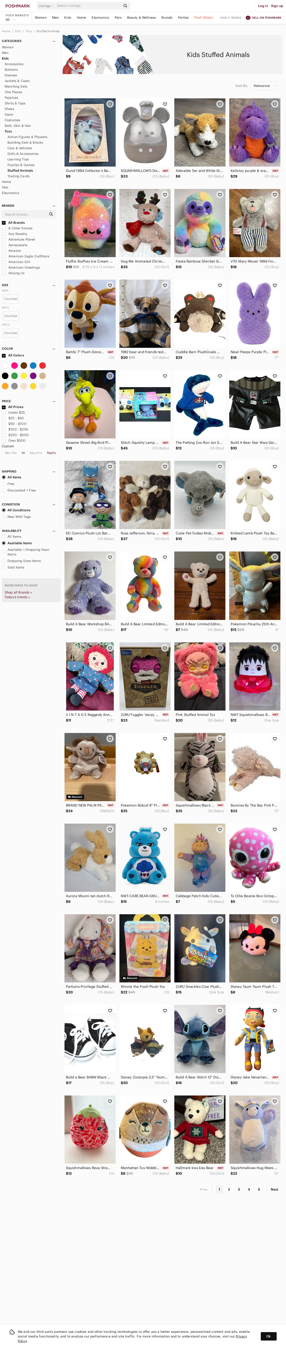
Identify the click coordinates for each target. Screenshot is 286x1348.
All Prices (12, 407)
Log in (263, 6)
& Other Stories (17, 228)
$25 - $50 (13, 418)
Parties (183, 17)
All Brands (13, 223)
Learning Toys (18, 159)
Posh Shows (203, 17)
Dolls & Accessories (23, 154)
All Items (11, 477)
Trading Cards (18, 176)
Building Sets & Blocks (25, 142)
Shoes (9, 109)
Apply (51, 453)
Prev (204, 1189)
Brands (166, 17)
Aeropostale (14, 245)
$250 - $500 (15, 435)
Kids (67, 17)
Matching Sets (16, 86)
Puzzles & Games (21, 165)
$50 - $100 (14, 424)
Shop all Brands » (18, 592)
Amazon (11, 251)
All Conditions (16, 510)
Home (81, 17)
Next (274, 1189)
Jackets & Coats (17, 81)
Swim (9, 114)
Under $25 (13, 412)
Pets (118, 17)
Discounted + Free (19, 490)
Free (8, 484)
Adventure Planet (18, 239)
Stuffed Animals (48, 31)
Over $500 (14, 440)
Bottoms (11, 70)
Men (55, 17)
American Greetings (21, 267)
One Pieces (13, 92)
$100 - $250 (15, 429)
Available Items (17, 543)
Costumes (12, 120)
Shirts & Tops (15, 103)
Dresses (11, 75)
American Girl (16, 262)
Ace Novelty (14, 234)
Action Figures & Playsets (27, 137)
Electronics (100, 17)
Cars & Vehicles (19, 148)
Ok (268, 1336)
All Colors (13, 355)
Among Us (13, 273)
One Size (10, 299)
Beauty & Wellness (141, 17)
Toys (29, 31)
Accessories (14, 64)
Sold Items (13, 567)
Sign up (277, 6)
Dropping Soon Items (21, 561)
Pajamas (11, 98)
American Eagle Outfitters (25, 256)
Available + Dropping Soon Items (25, 552)
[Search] (88, 6)
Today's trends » (17, 597)
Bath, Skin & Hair (18, 126)
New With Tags (16, 517)
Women (40, 17)
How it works (231, 17)
